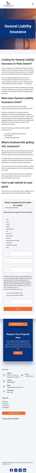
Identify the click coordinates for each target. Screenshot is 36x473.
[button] (18, 353)
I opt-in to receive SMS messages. (14, 293)
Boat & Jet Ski (9, 236)
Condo (7, 224)
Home (7, 222)
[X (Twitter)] (20, 470)
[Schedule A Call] (18, 324)
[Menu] (33, 4)
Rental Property (10, 229)
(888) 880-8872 (11, 382)
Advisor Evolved (6, 464)
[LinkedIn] (24, 470)
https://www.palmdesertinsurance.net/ (13, 289)
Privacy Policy (13, 287)
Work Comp (9, 242)
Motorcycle (9, 233)
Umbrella (8, 238)
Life (7, 231)
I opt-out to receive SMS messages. (15, 295)
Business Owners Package (12, 240)
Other (7, 247)
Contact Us (5, 403)
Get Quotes (5, 401)
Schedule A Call (14, 413)
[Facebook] (11, 470)
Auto (7, 219)
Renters (8, 226)
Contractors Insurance (11, 245)
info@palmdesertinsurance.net (15, 387)
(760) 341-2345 (29, 376)
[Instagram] (15, 470)
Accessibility (5, 407)
